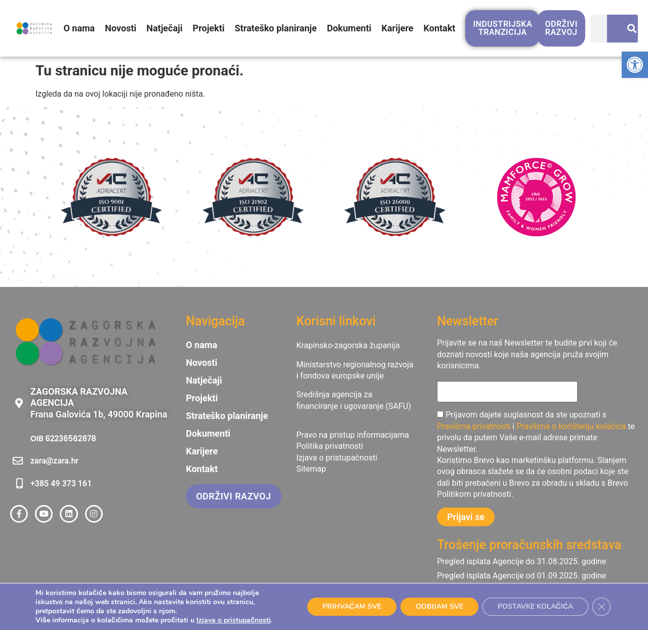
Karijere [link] (398, 28)
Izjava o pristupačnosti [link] (233, 620)
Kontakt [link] (440, 28)
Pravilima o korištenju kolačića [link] (571, 426)
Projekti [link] (209, 28)
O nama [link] (79, 28)
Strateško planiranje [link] (276, 28)
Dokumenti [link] (349, 28)
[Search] (627, 29)
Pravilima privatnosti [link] (473, 426)
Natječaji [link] (164, 28)
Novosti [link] (120, 28)
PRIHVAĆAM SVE (351, 606)
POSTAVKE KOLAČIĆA (535, 606)
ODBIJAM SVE (439, 606)
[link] (635, 65)
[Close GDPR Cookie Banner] (601, 607)
